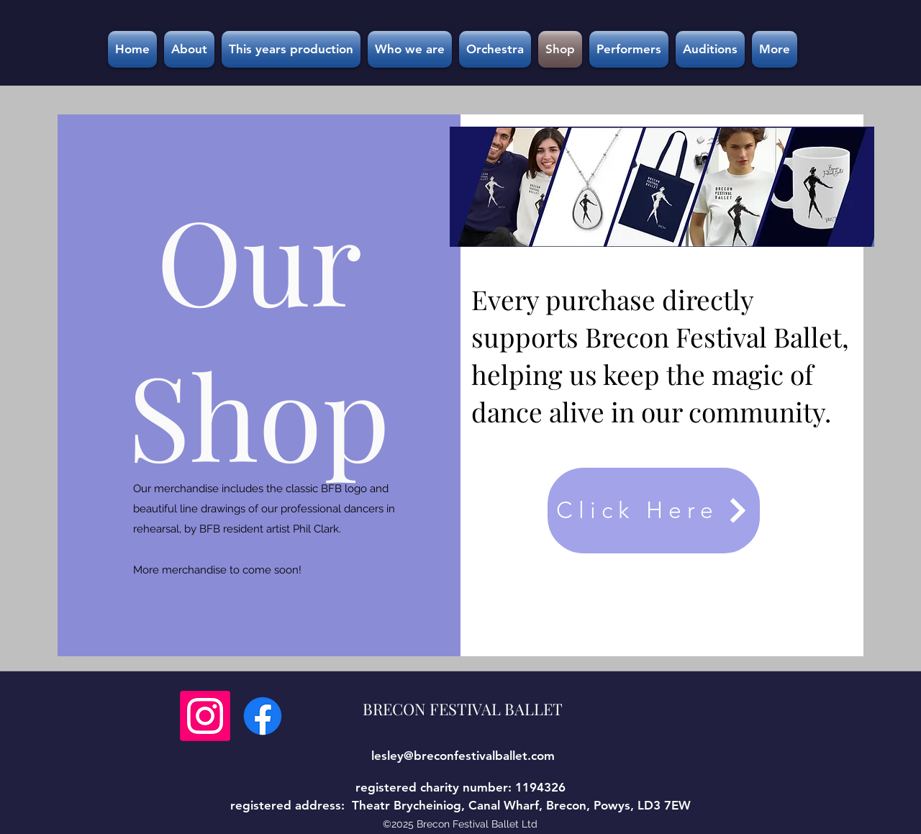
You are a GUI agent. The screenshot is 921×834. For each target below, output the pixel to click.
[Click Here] (654, 510)
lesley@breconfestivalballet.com (463, 755)
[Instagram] (205, 716)
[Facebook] (262, 716)
